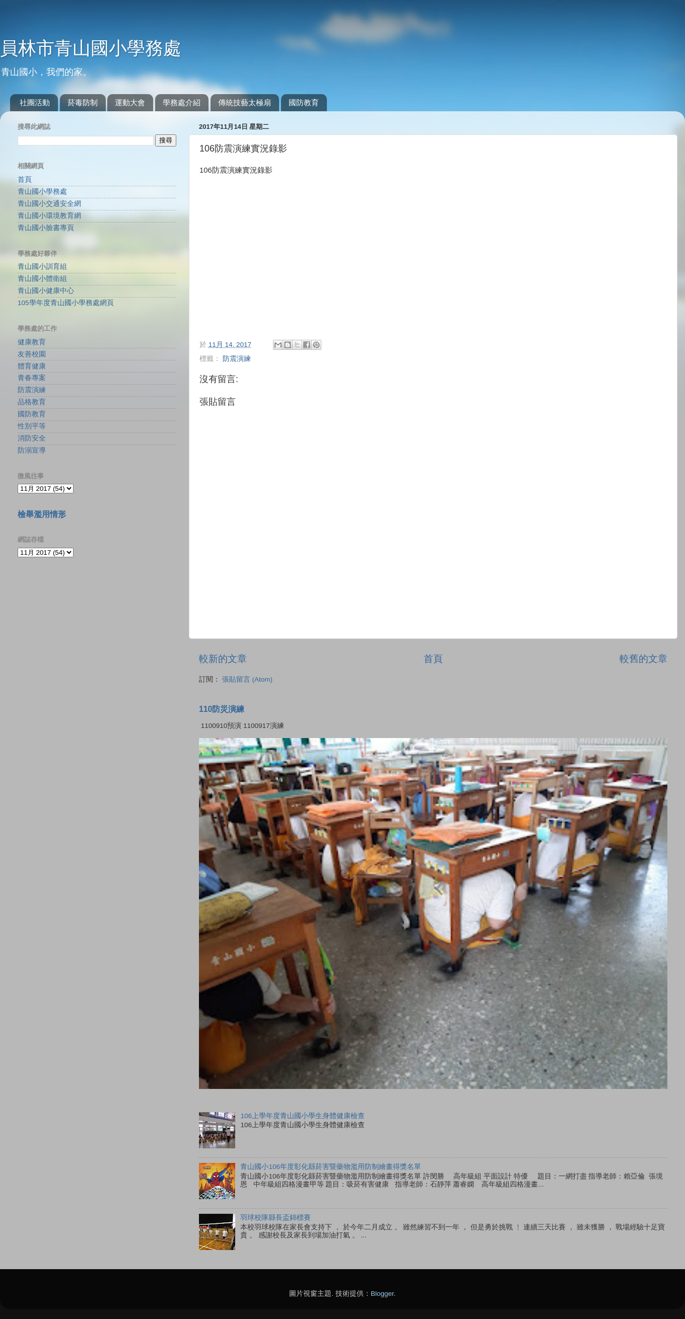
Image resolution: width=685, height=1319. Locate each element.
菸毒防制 (82, 102)
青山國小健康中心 (46, 291)
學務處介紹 (181, 102)
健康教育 (32, 342)
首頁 (433, 658)
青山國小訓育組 (42, 266)
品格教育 (32, 402)
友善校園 (32, 354)
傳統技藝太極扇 (244, 102)
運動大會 (130, 102)
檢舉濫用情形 (42, 514)
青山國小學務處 (42, 191)
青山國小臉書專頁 (46, 228)
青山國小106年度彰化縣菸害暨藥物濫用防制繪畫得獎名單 (330, 1166)
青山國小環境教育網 (49, 215)
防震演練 (237, 358)
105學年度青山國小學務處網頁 (66, 303)
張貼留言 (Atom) (247, 679)
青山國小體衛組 (42, 278)
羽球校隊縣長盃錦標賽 (275, 1217)
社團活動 (35, 102)
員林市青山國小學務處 (90, 48)
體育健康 (32, 366)
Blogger (382, 1293)
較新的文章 (223, 658)
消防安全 (32, 438)
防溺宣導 (32, 450)
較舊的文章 (643, 658)
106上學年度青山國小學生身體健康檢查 (302, 1116)
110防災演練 (221, 709)
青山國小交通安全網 (49, 203)
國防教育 (304, 102)
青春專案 (32, 378)
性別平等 (32, 426)
